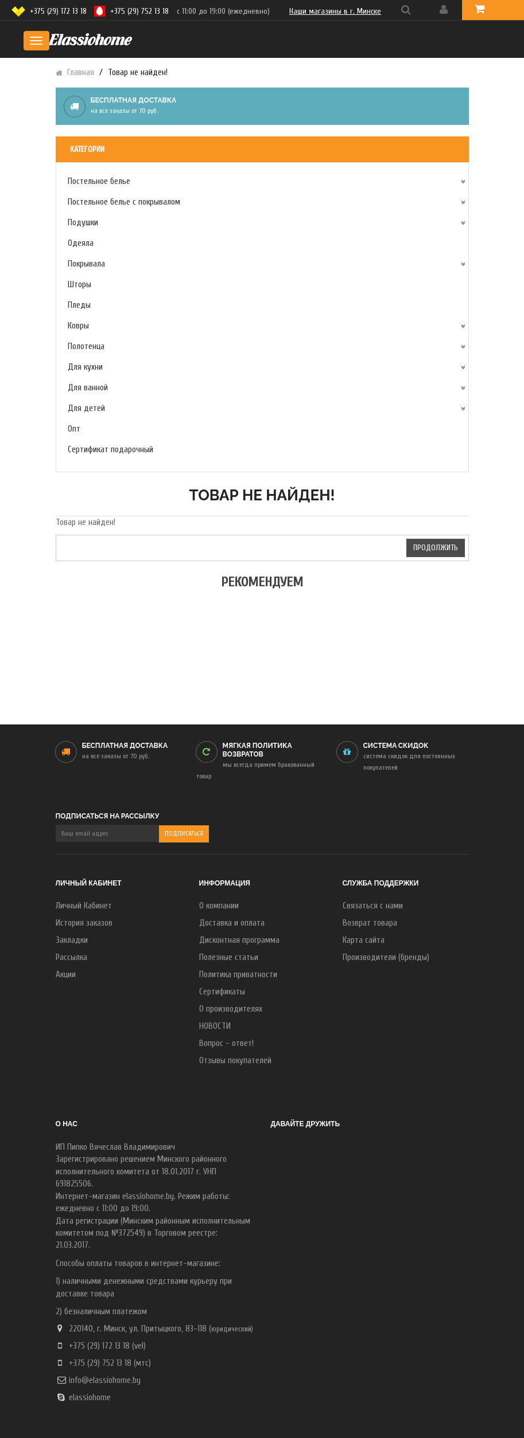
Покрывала (86, 264)
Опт (74, 429)
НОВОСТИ (215, 1026)
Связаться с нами (373, 906)
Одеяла (81, 243)
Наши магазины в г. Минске (335, 11)
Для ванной (88, 388)
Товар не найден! (138, 72)
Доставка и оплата (232, 923)
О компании (219, 906)
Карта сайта (364, 940)
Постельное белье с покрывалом (124, 202)
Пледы (79, 305)
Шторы (79, 284)
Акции (66, 974)
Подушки (83, 223)
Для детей (86, 408)
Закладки (72, 940)
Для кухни (85, 367)
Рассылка (71, 957)
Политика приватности (238, 974)
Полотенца (86, 346)
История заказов (84, 923)
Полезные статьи (228, 957)
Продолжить (435, 548)
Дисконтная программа (239, 940)
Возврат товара (370, 923)
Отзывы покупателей (235, 1060)
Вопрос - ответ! (226, 1043)
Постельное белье (99, 181)
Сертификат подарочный (110, 449)
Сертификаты (222, 992)
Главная (80, 72)
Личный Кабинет (84, 906)
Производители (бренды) (386, 957)
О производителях (230, 1009)
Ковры (78, 326)
